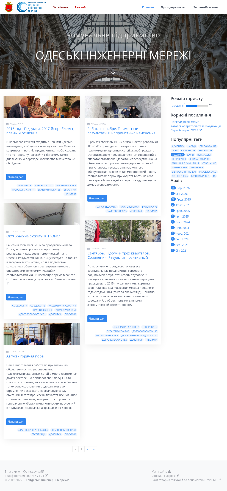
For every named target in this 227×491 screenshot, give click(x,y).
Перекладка (204, 154)
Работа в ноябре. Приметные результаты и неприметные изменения (121, 130)
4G (214, 176)
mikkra (175, 480)
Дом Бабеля (24, 185)
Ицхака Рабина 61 (66, 309)
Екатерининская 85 (49, 189)
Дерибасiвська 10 (199, 159)
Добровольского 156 (144, 331)
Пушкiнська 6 (180, 176)
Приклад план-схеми (185, 122)
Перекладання (208, 146)
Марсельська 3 (207, 171)
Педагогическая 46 (118, 331)
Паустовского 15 (117, 211)
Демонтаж (70, 189)
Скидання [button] (178, 105)
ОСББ (175, 150)
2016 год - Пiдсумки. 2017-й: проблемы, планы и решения (40, 130)
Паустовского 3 (42, 309)
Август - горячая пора (25, 356)
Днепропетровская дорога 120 (139, 335)
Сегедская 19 (19, 305)
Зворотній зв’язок (205, 7)
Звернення (196, 167)
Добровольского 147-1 (32, 314)
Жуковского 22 (43, 185)
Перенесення (179, 167)
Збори (190, 154)
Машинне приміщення (185, 163)
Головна (148, 7)
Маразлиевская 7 (66, 185)
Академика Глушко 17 (126, 327)
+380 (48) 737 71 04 (31, 476)
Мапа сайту (162, 471)
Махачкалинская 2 (107, 335)
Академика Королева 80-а (33, 430)
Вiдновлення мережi (184, 171)
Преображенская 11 (23, 189)
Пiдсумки (70, 194)
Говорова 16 (150, 327)
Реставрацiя (179, 159)
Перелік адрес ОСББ (184, 130)
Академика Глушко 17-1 (62, 305)
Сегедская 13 (38, 305)
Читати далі (16, 177)
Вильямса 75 (149, 206)
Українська (60, 7)
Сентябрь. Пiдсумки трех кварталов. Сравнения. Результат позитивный (118, 255)
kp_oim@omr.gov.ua (27, 471)
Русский (80, 7)
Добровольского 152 (114, 339)
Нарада (192, 146)
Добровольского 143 (63, 430)
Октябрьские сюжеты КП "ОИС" (33, 236)
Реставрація (39, 434)
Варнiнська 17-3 (200, 176)
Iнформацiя (205, 150)
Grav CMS (210, 480)
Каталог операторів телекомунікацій (196, 126)
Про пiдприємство (173, 7)
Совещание (209, 163)
